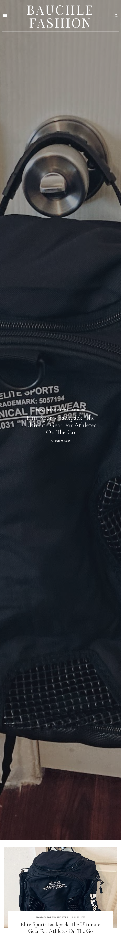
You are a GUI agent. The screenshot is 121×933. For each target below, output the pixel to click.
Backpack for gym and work (51, 410)
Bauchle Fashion (60, 16)
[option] (60, 420)
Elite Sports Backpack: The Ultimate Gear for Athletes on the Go (60, 425)
